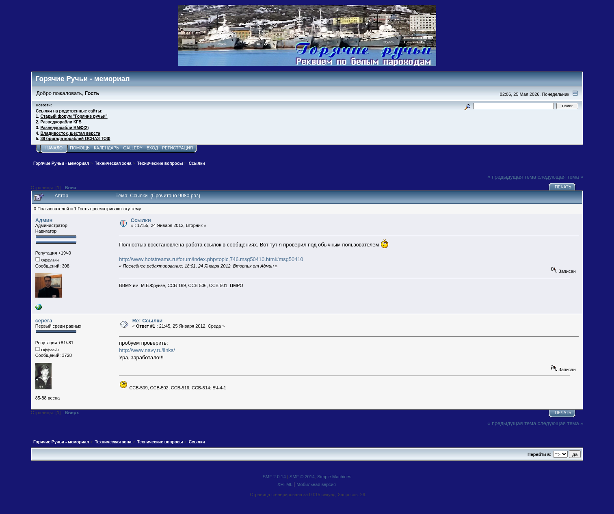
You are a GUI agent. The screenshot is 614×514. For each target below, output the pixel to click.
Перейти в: (539, 454)
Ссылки (141, 220)
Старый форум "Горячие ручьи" (73, 116)
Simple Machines (334, 476)
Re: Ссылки (147, 320)
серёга (43, 320)
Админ (44, 220)
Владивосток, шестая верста (70, 133)
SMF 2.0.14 (274, 476)
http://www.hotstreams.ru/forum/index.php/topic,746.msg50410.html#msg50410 (211, 259)
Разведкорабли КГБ (60, 122)
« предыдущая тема (511, 177)
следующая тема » (561, 177)
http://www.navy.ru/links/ (147, 350)
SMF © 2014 (302, 476)
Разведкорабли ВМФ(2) (64, 127)
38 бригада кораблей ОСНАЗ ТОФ (75, 138)
